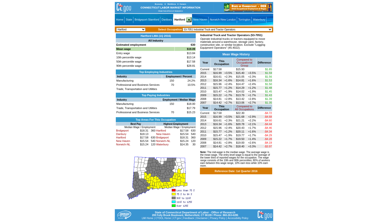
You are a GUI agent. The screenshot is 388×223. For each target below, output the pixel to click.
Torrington (244, 19)
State (129, 19)
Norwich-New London (223, 19)
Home (119, 19)
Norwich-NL (123, 144)
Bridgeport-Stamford (147, 19)
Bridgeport (122, 130)
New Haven (200, 19)
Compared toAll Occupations (244, 108)
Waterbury (259, 19)
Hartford (179, 19)
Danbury (167, 19)
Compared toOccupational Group (244, 62)
